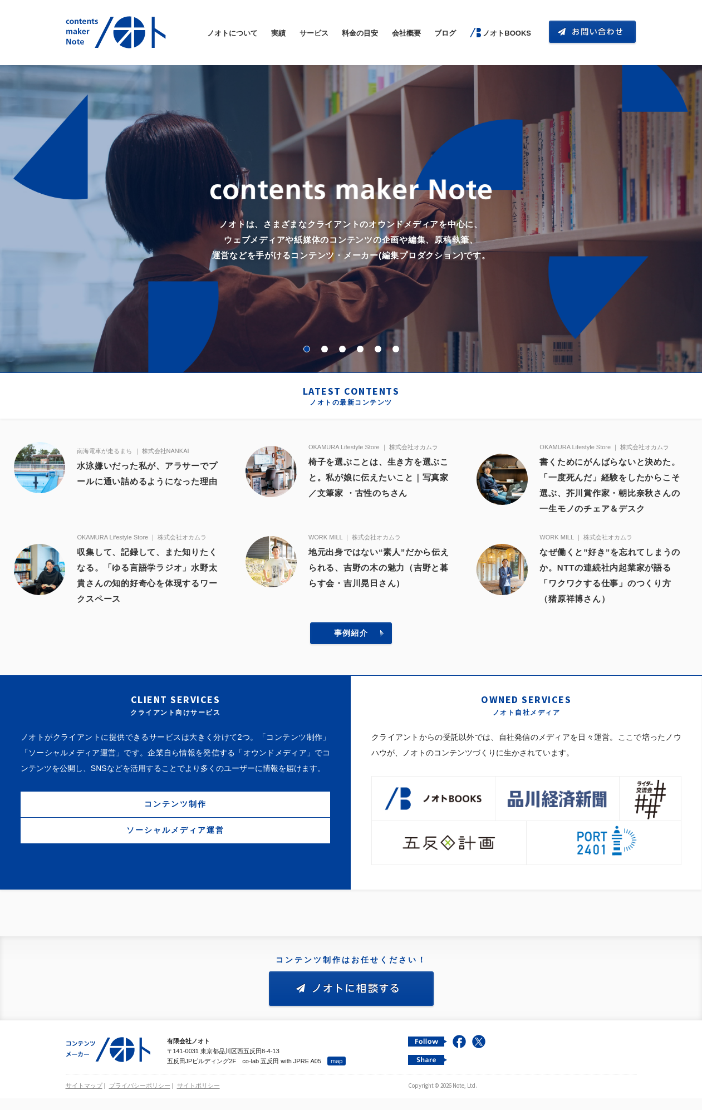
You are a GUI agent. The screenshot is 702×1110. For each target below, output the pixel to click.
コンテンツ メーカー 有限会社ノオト (118, 33)
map (336, 1076)
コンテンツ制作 (175, 819)
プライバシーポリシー (139, 1101)
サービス (314, 33)
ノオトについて (232, 33)
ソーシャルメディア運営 (175, 845)
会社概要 (406, 33)
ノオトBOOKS (507, 33)
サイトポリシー (198, 1101)
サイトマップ (84, 1101)
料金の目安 (360, 33)
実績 (278, 33)
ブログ (445, 33)
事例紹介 (351, 648)
